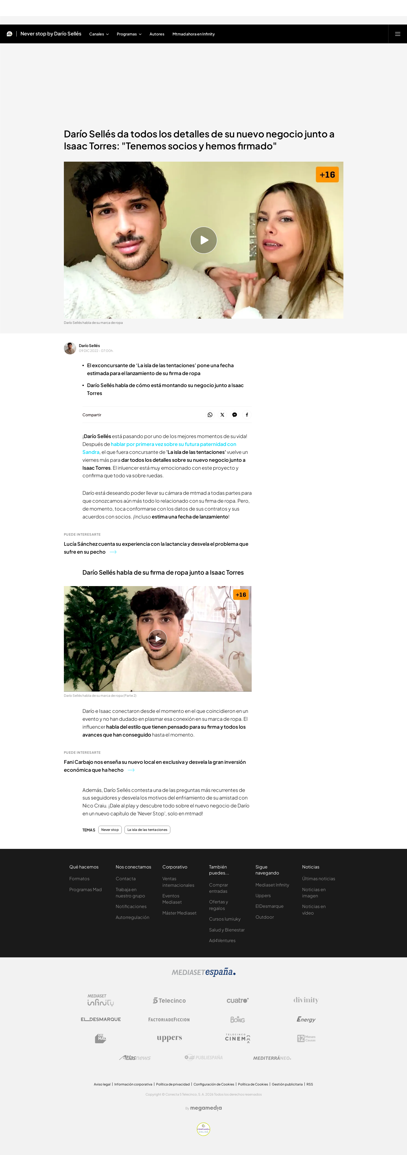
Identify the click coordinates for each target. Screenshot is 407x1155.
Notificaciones (131, 906)
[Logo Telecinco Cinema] (237, 1038)
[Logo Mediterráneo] (272, 1058)
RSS (310, 1084)
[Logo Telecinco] (169, 1000)
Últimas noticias (318, 878)
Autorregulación (132, 917)
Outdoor (265, 917)
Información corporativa (133, 1084)
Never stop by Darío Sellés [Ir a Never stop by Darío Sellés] (50, 34)
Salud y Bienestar (227, 930)
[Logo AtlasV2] (135, 1057)
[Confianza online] (203, 1134)
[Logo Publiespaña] (204, 1057)
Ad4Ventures (222, 940)
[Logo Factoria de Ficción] (169, 1019)
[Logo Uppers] (169, 1038)
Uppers (263, 895)
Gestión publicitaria (287, 1084)
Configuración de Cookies (214, 1084)
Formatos (79, 878)
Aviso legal (102, 1084)
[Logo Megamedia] (206, 1108)
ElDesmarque (270, 906)
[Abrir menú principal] (397, 34)
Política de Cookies (253, 1084)
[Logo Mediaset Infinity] (101, 1000)
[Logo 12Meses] (306, 1038)
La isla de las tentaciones (147, 829)
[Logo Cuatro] (238, 1000)
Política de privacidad (173, 1084)
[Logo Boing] (237, 1019)
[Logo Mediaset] (203, 975)
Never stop (110, 829)
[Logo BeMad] (100, 1038)
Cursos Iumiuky (225, 919)
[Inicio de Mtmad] (10, 34)
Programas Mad (85, 889)
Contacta (126, 878)
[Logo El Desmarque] (101, 1019)
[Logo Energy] (306, 1019)
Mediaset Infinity (272, 885)
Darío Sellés (89, 345)
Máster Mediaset (179, 913)
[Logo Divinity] (306, 1000)
